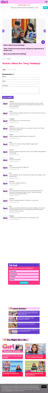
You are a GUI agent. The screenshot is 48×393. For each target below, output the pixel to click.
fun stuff (13, 70)
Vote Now (24, 283)
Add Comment (8, 97)
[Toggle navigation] (46, 1)
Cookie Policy (9, 390)
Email (4, 81)
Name (4, 76)
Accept (44, 386)
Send (45, 7)
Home (3, 58)
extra (8, 70)
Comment (5, 85)
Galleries (9, 58)
